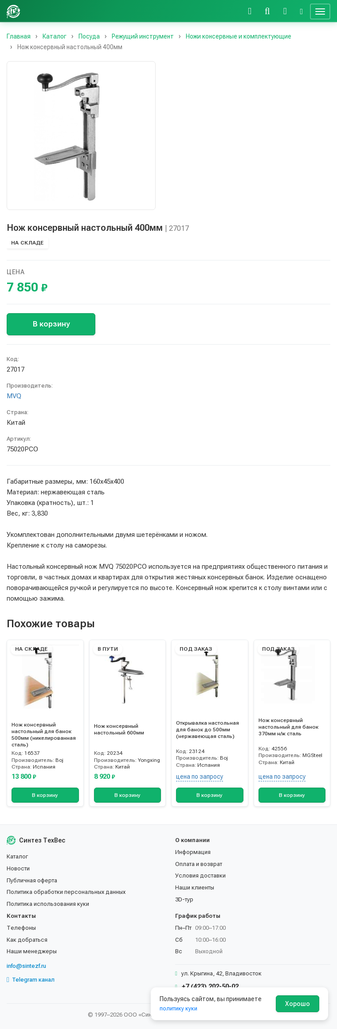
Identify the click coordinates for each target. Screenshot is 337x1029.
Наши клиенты (194, 887)
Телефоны (21, 927)
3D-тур (184, 899)
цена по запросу (199, 776)
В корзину (51, 323)
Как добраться (27, 939)
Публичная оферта (32, 880)
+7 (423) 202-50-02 (207, 986)
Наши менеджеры (32, 951)
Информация (193, 852)
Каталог (17, 856)
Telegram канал (31, 979)
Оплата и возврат (198, 864)
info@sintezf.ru (26, 966)
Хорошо (297, 1003)
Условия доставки (200, 875)
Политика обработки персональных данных (66, 892)
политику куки (178, 1008)
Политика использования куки (48, 904)
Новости (18, 868)
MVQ (14, 396)
